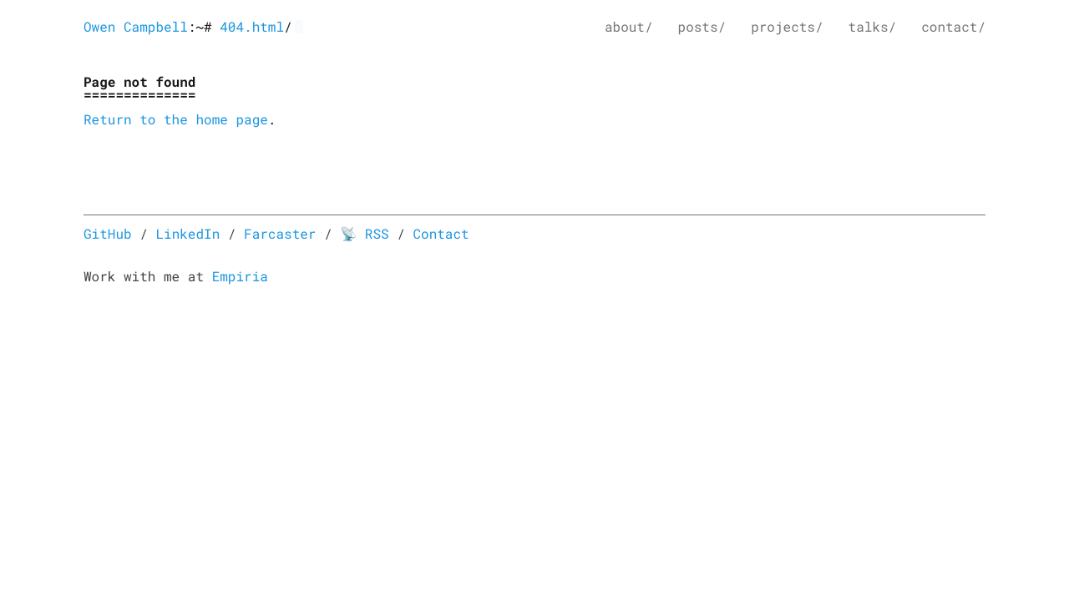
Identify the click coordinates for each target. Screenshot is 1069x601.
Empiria (240, 276)
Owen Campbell (136, 27)
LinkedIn (187, 234)
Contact (441, 234)
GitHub (108, 234)
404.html (252, 27)
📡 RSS (364, 234)
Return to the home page (176, 120)
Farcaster (280, 234)
